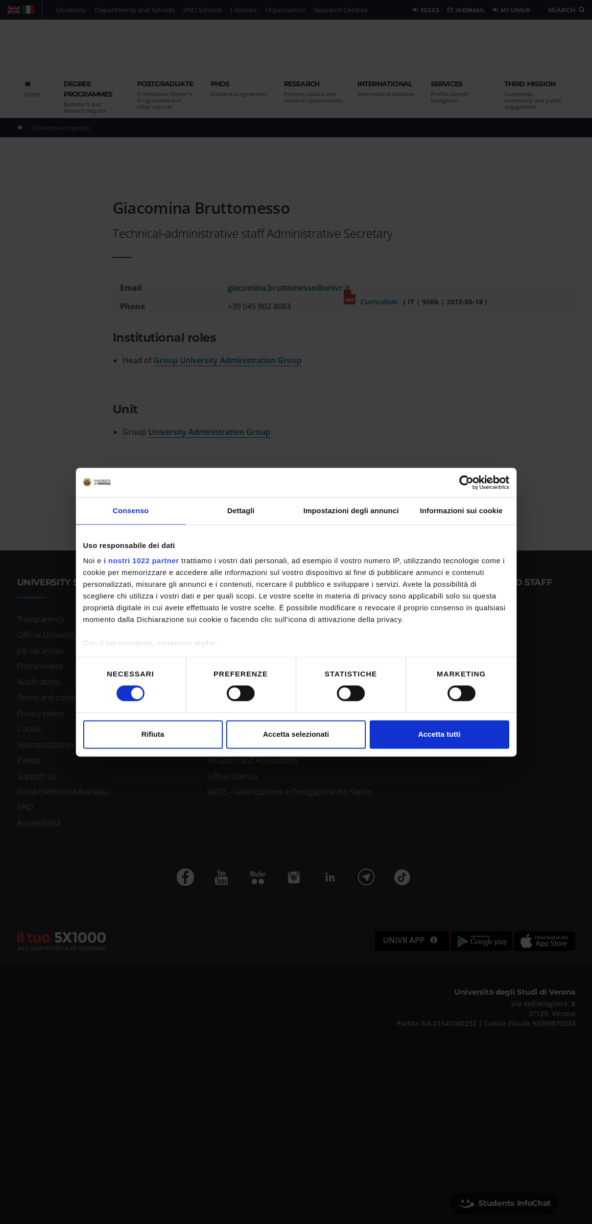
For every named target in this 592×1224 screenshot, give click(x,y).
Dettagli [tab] (241, 510)
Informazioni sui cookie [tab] (461, 510)
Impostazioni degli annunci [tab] (351, 510)
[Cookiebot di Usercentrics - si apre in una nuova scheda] (466, 482)
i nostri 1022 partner (141, 560)
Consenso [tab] (130, 510)
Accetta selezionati (296, 734)
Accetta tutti (439, 734)
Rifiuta (153, 734)
